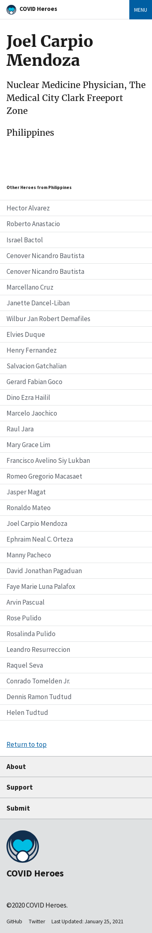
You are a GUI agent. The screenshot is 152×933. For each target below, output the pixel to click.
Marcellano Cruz (30, 287)
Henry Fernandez (31, 350)
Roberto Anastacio (33, 223)
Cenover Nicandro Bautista (45, 255)
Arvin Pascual (25, 602)
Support (19, 787)
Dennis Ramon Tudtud (39, 696)
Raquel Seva (24, 665)
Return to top (26, 744)
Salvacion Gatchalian (36, 365)
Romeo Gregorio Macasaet (44, 476)
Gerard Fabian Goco (34, 381)
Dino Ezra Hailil (28, 397)
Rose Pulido (23, 618)
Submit (18, 808)
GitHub (14, 921)
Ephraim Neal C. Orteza (39, 539)
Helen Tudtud (27, 712)
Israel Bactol (24, 239)
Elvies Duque (25, 334)
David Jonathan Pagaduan (44, 570)
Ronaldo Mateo (28, 507)
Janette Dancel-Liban (38, 302)
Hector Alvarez (28, 208)
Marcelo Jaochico (31, 413)
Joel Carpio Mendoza (36, 523)
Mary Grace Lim (28, 444)
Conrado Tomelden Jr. (38, 681)
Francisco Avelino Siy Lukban (48, 460)
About (16, 766)
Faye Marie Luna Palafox (40, 586)
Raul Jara (20, 428)
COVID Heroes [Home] (38, 9)
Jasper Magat (26, 492)
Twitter (37, 921)
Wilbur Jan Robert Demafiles (48, 318)
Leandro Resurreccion (38, 649)
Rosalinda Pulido (31, 633)
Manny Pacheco (28, 555)
